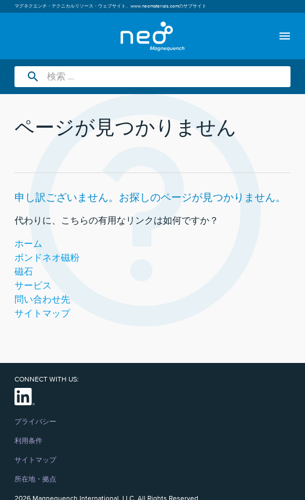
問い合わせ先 (42, 299)
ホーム (28, 244)
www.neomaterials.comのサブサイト (168, 6)
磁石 (23, 271)
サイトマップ (42, 313)
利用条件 (28, 441)
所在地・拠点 (35, 479)
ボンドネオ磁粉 (46, 257)
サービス (33, 285)
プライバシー (35, 422)
